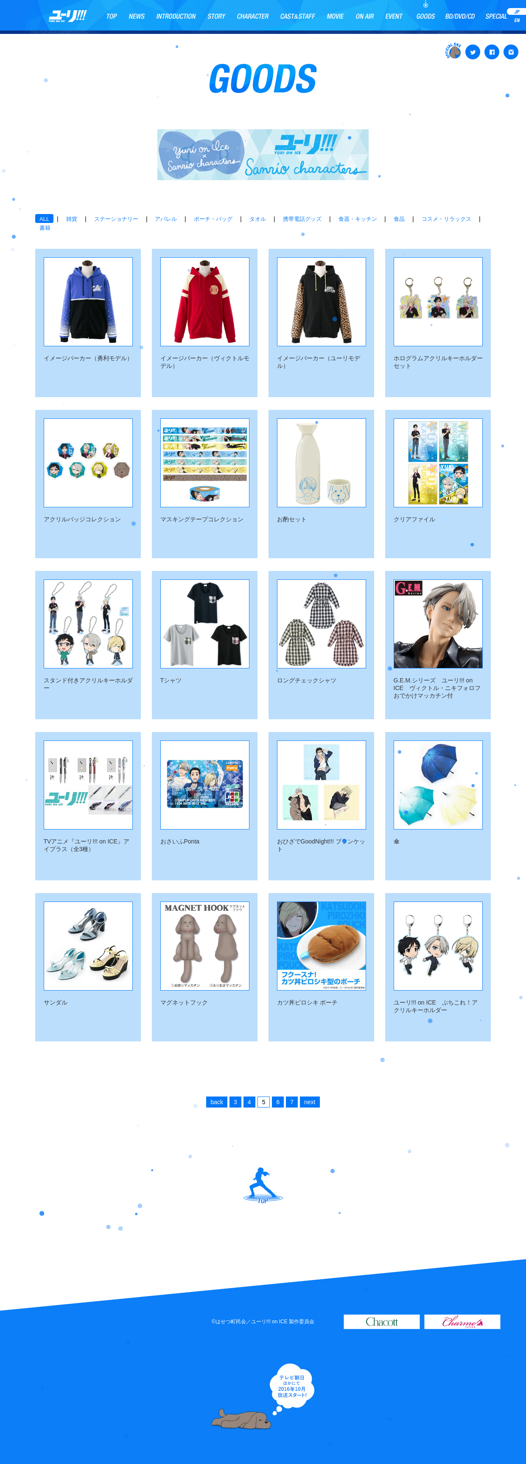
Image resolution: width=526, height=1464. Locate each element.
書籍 (44, 228)
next (309, 1102)
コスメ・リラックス (446, 219)
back (216, 1102)
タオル (257, 219)
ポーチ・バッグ (213, 219)
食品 (399, 219)
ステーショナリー (116, 219)
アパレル (166, 219)
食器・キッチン (358, 219)
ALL (44, 219)
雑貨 (71, 219)
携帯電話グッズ (302, 219)
